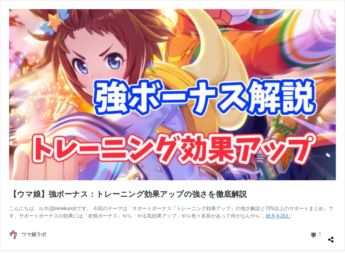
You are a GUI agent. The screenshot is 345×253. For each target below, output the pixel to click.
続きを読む (278, 216)
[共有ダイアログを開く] (331, 237)
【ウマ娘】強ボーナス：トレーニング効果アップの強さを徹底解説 (128, 194)
